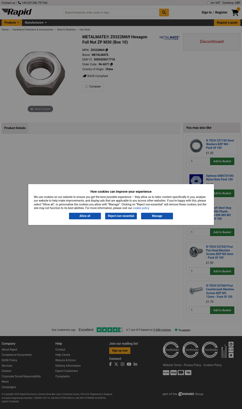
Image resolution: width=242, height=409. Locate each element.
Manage (157, 216)
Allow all (85, 216)
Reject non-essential (121, 216)
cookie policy (141, 208)
